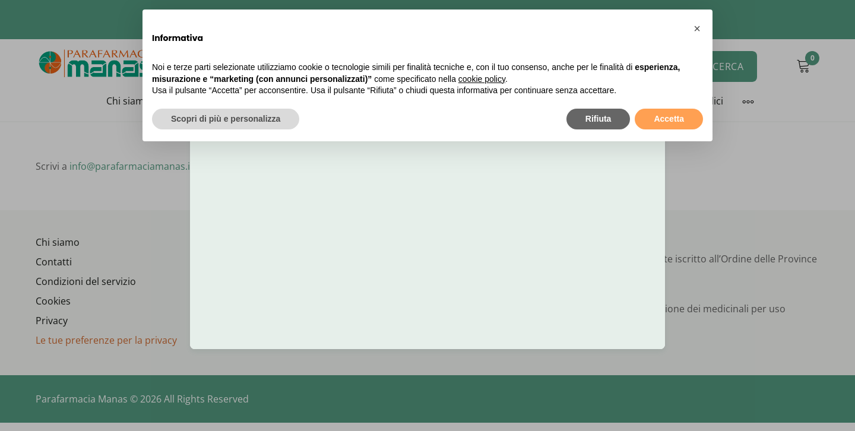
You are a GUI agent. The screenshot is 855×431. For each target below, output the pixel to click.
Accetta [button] (669, 118)
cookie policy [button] (481, 79)
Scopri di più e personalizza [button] (225, 118)
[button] (697, 28)
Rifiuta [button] (598, 118)
